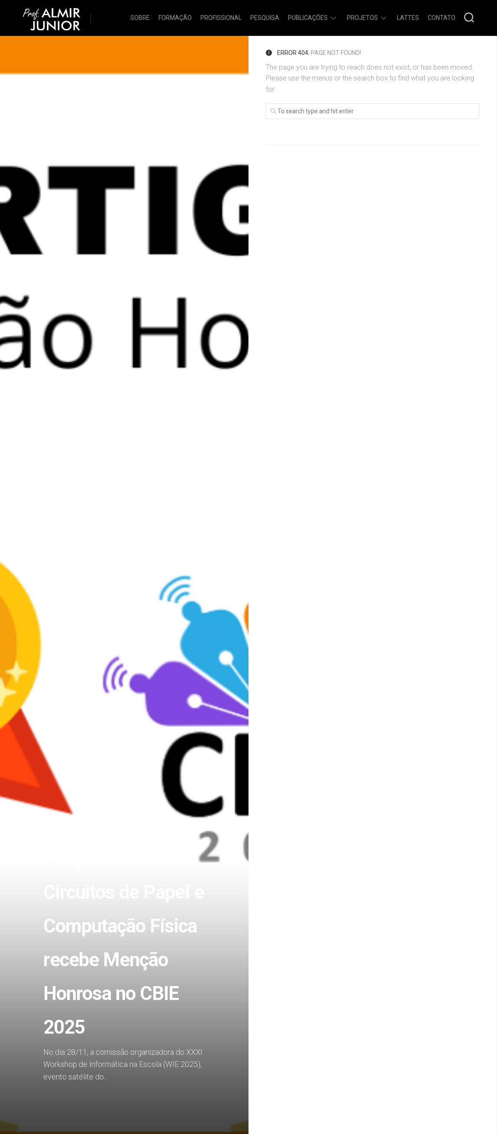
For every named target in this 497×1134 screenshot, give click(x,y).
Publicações (308, 17)
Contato (441, 17)
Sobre (140, 17)
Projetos (362, 17)
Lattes (408, 17)
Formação (175, 17)
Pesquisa (264, 17)
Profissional (221, 17)
